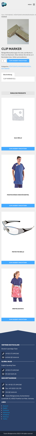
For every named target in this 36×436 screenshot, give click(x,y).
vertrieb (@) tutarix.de (12, 357)
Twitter (5, 419)
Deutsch (5, 406)
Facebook (6, 410)
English (5, 408)
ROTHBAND (9, 15)
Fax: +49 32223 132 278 (11, 388)
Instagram (6, 414)
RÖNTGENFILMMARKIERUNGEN (24, 15)
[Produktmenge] (4, 60)
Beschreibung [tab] (7, 74)
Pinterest (6, 417)
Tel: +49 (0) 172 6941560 (11, 384)
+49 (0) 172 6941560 (12, 353)
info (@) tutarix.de (10, 374)
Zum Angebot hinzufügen (18, 60)
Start (2, 15)
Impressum (6, 412)
